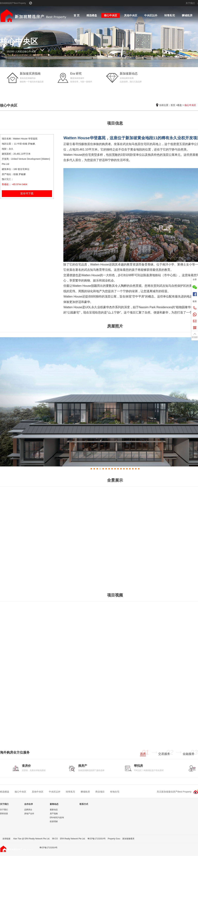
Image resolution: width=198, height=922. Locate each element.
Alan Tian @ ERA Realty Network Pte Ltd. (31, 839)
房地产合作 (29, 813)
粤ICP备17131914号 (96, 839)
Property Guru (114, 839)
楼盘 (179, 105)
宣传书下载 (26, 193)
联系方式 (84, 804)
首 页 (77, 15)
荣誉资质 (4, 813)
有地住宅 (114, 791)
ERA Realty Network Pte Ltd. (72, 839)
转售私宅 (169, 15)
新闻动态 (54, 804)
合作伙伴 (28, 804)
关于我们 (190, 3)
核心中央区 (110, 15)
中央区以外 (150, 15)
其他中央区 (130, 15)
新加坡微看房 (128, 839)
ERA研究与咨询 (57, 817)
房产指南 (54, 813)
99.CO (55, 839)
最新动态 (54, 809)
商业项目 (100, 791)
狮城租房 (187, 15)
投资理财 (54, 821)
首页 (173, 105)
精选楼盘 (91, 15)
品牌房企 (28, 809)
